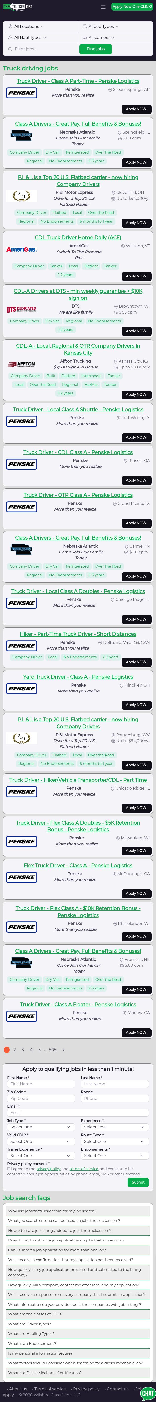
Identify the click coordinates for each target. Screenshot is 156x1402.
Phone (87, 1092)
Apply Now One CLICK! (132, 6)
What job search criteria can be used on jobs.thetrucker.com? (64, 1220)
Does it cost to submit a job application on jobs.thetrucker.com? (66, 1240)
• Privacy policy (85, 1389)
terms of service (84, 1169)
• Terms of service (49, 1389)
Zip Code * (16, 1092)
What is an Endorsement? (32, 1343)
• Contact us (117, 1389)
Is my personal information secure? (40, 1353)
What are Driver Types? (29, 1324)
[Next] (63, 1050)
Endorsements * (95, 1149)
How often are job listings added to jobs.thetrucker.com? (60, 1230)
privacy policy (48, 1169)
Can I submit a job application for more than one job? (57, 1250)
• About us (17, 1389)
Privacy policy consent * (28, 1164)
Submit (138, 1182)
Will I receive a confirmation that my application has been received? (70, 1259)
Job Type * (16, 1121)
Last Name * (91, 1078)
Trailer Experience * (24, 1149)
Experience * (92, 1121)
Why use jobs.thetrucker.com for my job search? (52, 1211)
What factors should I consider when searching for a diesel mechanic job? (75, 1363)
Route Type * (92, 1135)
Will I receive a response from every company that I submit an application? (77, 1294)
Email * (13, 1106)
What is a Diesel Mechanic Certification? (45, 1372)
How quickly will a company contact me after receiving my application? (73, 1285)
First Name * (18, 1078)
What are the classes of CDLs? (35, 1314)
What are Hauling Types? (31, 1333)
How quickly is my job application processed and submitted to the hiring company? (74, 1272)
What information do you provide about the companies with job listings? (74, 1304)
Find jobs (96, 49)
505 (52, 1049)
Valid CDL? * (17, 1135)
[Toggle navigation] (103, 7)
